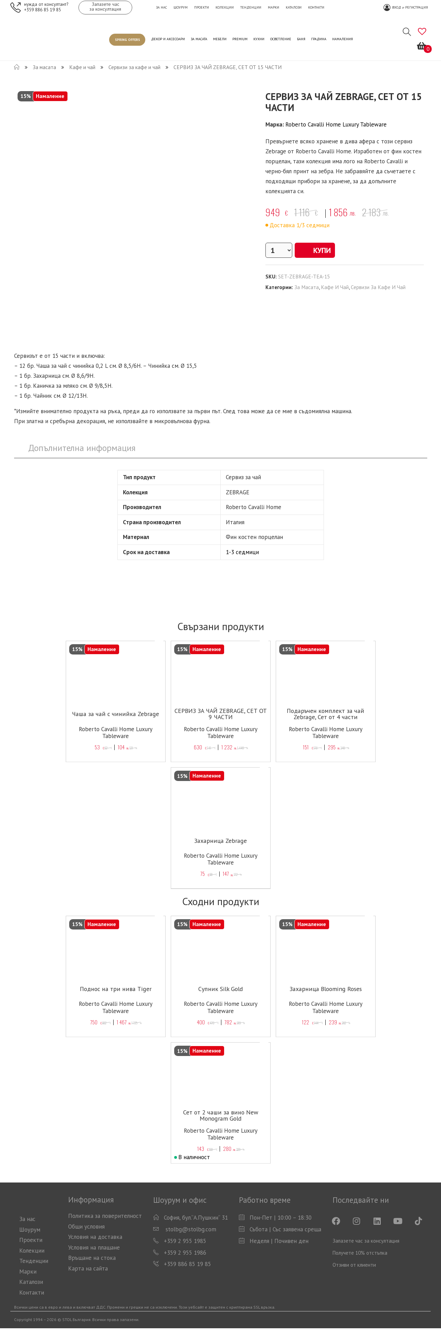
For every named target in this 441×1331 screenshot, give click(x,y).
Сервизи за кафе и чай (378, 287)
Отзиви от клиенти (354, 1264)
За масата (306, 287)
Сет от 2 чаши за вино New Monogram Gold (220, 1115)
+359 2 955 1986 (185, 1252)
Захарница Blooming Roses (325, 989)
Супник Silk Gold (221, 989)
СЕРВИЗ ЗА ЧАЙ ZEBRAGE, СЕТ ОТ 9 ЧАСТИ (220, 714)
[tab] (82, 448)
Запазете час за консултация (366, 1240)
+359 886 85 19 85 (42, 9)
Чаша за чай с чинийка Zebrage (115, 714)
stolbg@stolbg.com (190, 1229)
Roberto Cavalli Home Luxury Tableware (336, 124)
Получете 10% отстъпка (360, 1252)
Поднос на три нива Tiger (115, 989)
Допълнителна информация (82, 447)
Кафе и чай (335, 287)
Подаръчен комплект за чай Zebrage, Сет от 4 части (326, 717)
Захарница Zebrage (220, 841)
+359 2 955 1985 (185, 1241)
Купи (317, 250)
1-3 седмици (242, 552)
